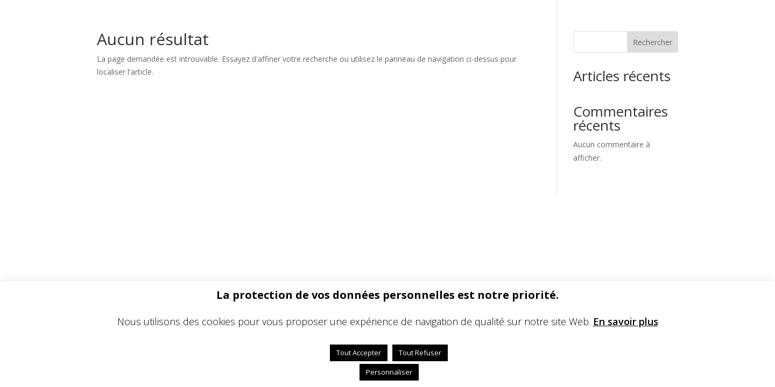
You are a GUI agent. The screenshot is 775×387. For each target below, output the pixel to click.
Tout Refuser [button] (420, 352)
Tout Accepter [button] (358, 352)
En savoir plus (625, 321)
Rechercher (652, 42)
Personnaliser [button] (389, 372)
